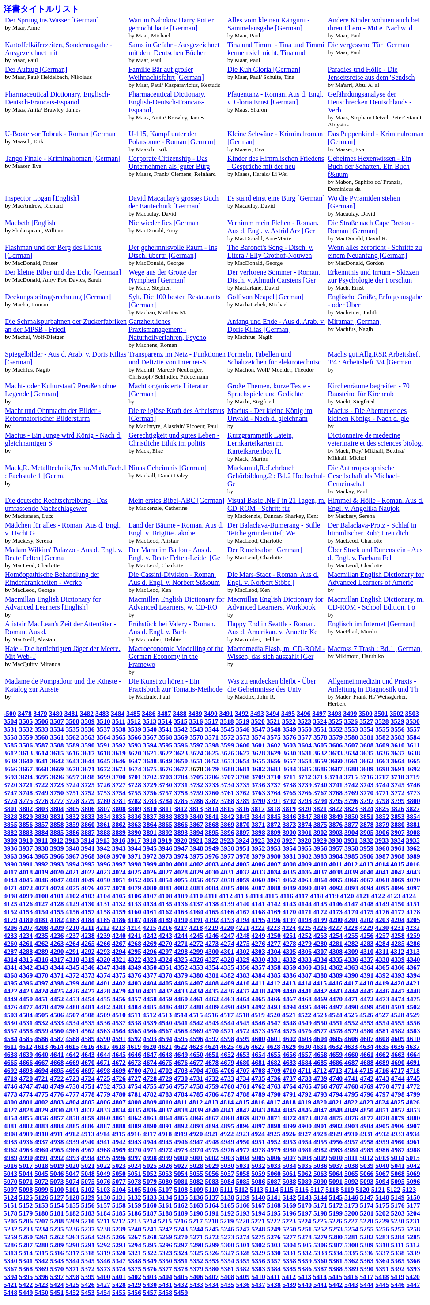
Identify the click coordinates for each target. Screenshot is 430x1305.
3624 (196, 753)
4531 (26, 1022)
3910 (26, 840)
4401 (103, 983)
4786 (212, 1094)
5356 (258, 1260)
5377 (165, 1268)
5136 (196, 1197)
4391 (366, 975)
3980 (274, 856)
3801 (10, 808)
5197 (305, 1213)
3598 (212, 745)
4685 (320, 1062)
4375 (119, 975)
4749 (57, 1086)
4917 (149, 1134)
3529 (397, 721)
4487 (181, 1007)
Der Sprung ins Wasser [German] (52, 20)
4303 (258, 951)
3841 (212, 816)
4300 (212, 951)
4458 (150, 999)
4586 (41, 1038)
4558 (26, 1030)
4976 (227, 1149)
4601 (274, 1038)
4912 (72, 1134)
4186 (119, 919)
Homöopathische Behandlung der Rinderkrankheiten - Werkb (52, 578)
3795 (336, 800)
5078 (134, 1181)
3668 (41, 769)
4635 (382, 1046)
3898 (258, 832)
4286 (413, 943)
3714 (335, 777)
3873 (289, 824)
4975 (212, 1149)
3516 (196, 721)
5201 (366, 1213)
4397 (41, 983)
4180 (26, 919)
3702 (150, 777)
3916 (118, 840)
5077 (119, 1181)
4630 (304, 1046)
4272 (196, 943)
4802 (41, 1102)
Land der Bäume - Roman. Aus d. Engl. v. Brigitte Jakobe (175, 529)
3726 (103, 784)
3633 (336, 753)
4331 (274, 959)
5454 (103, 1292)
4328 (227, 959)
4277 (274, 943)
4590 (103, 1038)
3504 (10, 721)
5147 (366, 1197)
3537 (103, 729)
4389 (336, 975)
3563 (87, 737)
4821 (335, 1102)
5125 (26, 1197)
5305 (305, 1245)
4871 (274, 1118)
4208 (41, 927)
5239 (119, 1229)
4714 (351, 1070)
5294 (134, 1245)
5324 (181, 1253)
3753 (103, 792)
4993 (72, 1157)
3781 (119, 800)
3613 (26, 753)
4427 (87, 991)
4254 (336, 935)
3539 (134, 729)
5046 (57, 1173)
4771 (397, 1086)
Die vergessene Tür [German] (370, 44)
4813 (211, 1102)
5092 (351, 1181)
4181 (41, 919)
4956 (336, 1141)
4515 (196, 1015)
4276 (258, 943)
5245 (212, 1229)
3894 (196, 832)
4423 (26, 991)
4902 (336, 1126)
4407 (196, 983)
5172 (336, 1205)
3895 (212, 832)
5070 (10, 1181)
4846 (305, 1110)
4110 (196, 896)
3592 (119, 745)
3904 (351, 832)
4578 (336, 1030)
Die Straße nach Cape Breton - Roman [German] (371, 226)
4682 (274, 1062)
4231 (397, 927)
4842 (242, 1110)
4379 (181, 975)
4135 (165, 903)
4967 (87, 1149)
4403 (134, 983)
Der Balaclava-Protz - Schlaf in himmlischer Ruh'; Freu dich (372, 529)
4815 (242, 1102)
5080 (165, 1181)
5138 (227, 1197)
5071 (26, 1181)
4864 (165, 1118)
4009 (305, 864)
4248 (242, 935)
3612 (10, 753)
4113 (241, 896)
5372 (87, 1268)
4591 (119, 1038)
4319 (87, 959)
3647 (134, 761)
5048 (87, 1173)
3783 (150, 800)
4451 (41, 999)
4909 (26, 1134)
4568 (181, 1030)
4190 (181, 919)
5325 (196, 1253)
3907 (397, 832)
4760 (227, 1086)
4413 (289, 983)
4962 (10, 1149)
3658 (305, 761)
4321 (119, 959)
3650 (181, 761)
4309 (351, 951)
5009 (320, 1157)
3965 (41, 856)
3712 (304, 777)
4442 (320, 991)
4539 (150, 1022)
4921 (211, 1134)
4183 (72, 919)
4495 (305, 1007)
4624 (211, 1046)
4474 (397, 999)
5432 (181, 1284)
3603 (289, 745)
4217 (180, 927)
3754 (119, 792)
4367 (413, 967)
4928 (320, 1134)
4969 (119, 1149)
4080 (150, 888)
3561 (57, 737)
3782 (134, 800)
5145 (336, 1197)
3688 (351, 769)
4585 (26, 1038)
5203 (397, 1213)
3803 (41, 808)
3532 (26, 729)
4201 (351, 919)
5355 (242, 1260)
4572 (242, 1030)
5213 (134, 1221)
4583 (413, 1030)
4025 (134, 872)
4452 (57, 999)
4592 (134, 1038)
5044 (26, 1173)
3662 (366, 761)
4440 (289, 991)
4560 (57, 1030)
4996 (119, 1157)
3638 (413, 753)
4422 (10, 991)
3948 (196, 848)
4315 (26, 959)
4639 (26, 1054)
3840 (196, 816)
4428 (103, 991)
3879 (382, 824)
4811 (180, 1102)
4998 (150, 1157)
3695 (41, 777)
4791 (289, 1094)
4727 (134, 1078)
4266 (103, 943)
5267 (134, 1237)
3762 (242, 792)
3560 (41, 737)
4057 (212, 880)
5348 (134, 1260)
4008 (289, 864)
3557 (413, 729)
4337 (366, 959)
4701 (150, 1070)
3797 (366, 800)
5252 (320, 1229)
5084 (227, 1181)
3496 (303, 713)
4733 (227, 1078)
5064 (336, 1173)
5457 (150, 1292)
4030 (212, 872)
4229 (366, 927)
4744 (397, 1078)
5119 (347, 1189)
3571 (212, 737)
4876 (351, 1118)
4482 (103, 1007)
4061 (274, 880)
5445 (382, 1284)
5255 (366, 1229)
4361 (320, 967)
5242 (165, 1229)
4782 (150, 1094)
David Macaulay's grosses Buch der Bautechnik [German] (173, 202)
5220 (242, 1221)
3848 (320, 816)
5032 (258, 1165)
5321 (134, 1253)
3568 (165, 737)
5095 (397, 1181)
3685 (305, 769)
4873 (305, 1118)
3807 (103, 808)
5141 (274, 1197)
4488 (196, 1007)
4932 (382, 1134)
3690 (382, 769)
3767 (320, 792)
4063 (305, 880)
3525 (335, 721)
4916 (134, 1134)
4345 (72, 967)
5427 (103, 1284)
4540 (165, 1022)
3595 (165, 745)
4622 (180, 1046)
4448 (413, 991)
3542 (181, 729)
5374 (119, 1268)
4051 (119, 880)
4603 (305, 1038)
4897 (258, 1126)
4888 (119, 1126)
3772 (397, 792)
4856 (41, 1118)
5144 (320, 1197)
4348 (119, 967)
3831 (57, 816)
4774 (26, 1094)
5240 (134, 1229)
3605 (320, 745)
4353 (196, 967)
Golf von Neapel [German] (265, 297)
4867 (212, 1118)
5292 (103, 1245)
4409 (227, 983)
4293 (103, 951)
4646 (134, 1054)
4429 (119, 991)
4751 (87, 1086)
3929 (320, 840)
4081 (165, 888)
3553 (351, 729)
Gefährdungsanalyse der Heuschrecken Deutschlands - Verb (370, 102)
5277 (289, 1237)
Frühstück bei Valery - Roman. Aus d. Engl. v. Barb (171, 628)
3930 (335, 840)
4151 (413, 903)
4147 (351, 903)
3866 (181, 824)
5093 (366, 1181)
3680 (227, 769)
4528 (397, 1015)
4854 (10, 1118)
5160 (150, 1205)
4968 (103, 1149)
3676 (165, 769)
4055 (181, 880)
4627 (258, 1046)
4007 (274, 864)
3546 (242, 729)
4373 (87, 975)
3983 (320, 856)
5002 (212, 1157)
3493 (257, 713)
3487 (164, 713)
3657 (289, 761)
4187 (134, 919)
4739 (320, 1078)
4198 (305, 919)
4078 (119, 888)
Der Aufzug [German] (36, 69)
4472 (366, 999)
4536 (103, 1022)
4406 (181, 983)
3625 (212, 753)
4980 (289, 1149)
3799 (397, 800)
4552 (351, 1022)
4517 (227, 1015)
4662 (382, 1054)
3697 (72, 777)
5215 (165, 1221)
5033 (274, 1165)
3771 (382, 792)
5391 (382, 1268)
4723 (72, 1078)
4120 (347, 896)
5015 (413, 1157)
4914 (103, 1134)
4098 (10, 896)
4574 (274, 1030)
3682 (258, 769)
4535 (87, 1022)
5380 (212, 1268)
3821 (320, 808)
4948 (212, 1141)
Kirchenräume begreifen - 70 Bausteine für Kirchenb (369, 390)
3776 (41, 800)
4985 (366, 1149)
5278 (305, 1237)
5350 (165, 1260)
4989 (10, 1157)
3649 (165, 761)
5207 (41, 1221)
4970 (134, 1149)
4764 (289, 1086)
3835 (119, 816)
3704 (181, 777)
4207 (26, 927)
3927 (289, 840)
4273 (212, 943)
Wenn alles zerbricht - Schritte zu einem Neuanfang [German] (375, 251)
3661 (351, 761)
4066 (351, 880)
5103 (103, 1189)
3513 (149, 721)
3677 (181, 769)
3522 (289, 721)
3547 (258, 729)
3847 (305, 816)
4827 (10, 1110)
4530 (10, 1022)
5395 (26, 1276)
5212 (118, 1221)
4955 (320, 1141)
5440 (305, 1284)
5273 (227, 1237)
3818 (273, 808)
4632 (335, 1046)
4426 (72, 991)
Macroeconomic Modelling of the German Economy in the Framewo (176, 656)
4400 (87, 983)
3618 (103, 753)
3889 (119, 832)
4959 (382, 1141)
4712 (320, 1070)
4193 (227, 919)
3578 (320, 737)
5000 (181, 1157)
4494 (289, 1007)
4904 (366, 1126)
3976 (212, 856)
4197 (289, 919)
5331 (289, 1253)
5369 (41, 1268)
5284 (397, 1237)
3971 (134, 856)
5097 (10, 1189)
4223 (273, 927)
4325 (181, 959)
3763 (258, 792)
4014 (382, 864)
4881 (10, 1126)
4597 (212, 1038)
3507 (57, 721)
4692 (10, 1070)
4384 (258, 975)
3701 (134, 777)
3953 (274, 848)
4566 (150, 1030)
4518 (242, 1015)
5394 (10, 1276)
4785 (196, 1094)
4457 (134, 999)
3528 (382, 721)
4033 (258, 872)
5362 (351, 1260)
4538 (134, 1022)
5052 (150, 1173)
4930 (351, 1134)
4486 (165, 1007)
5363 (366, 1260)
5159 (134, 1205)
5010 (336, 1157)
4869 (242, 1118)
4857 (57, 1118)
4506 (57, 1015)
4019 (41, 872)
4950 (242, 1141)
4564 (119, 1030)
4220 (227, 927)
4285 (397, 943)
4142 (274, 903)
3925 (258, 840)
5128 (72, 1197)
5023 (119, 1165)
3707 (227, 777)
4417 (351, 983)
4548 (289, 1022)
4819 (304, 1102)
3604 (305, 745)
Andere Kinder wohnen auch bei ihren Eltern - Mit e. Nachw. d (374, 24)
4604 (320, 1038)
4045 (26, 880)
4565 (134, 1030)
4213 (118, 927)
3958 (351, 848)
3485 (133, 713)
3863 (134, 824)
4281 (336, 943)
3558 (10, 737)
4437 (242, 991)
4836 (150, 1110)
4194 (242, 919)
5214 (149, 1221)
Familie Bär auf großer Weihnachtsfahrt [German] (166, 73)
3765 (289, 792)
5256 (382, 1229)
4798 (397, 1094)
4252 (305, 935)
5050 (119, 1173)
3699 (103, 777)
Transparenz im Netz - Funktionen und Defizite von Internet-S (177, 358)
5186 (134, 1213)
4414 (304, 983)
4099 (26, 896)
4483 (119, 1007)
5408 (227, 1276)
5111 (226, 1189)
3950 (227, 848)
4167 (242, 911)
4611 (10, 1046)
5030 (227, 1165)
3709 (258, 777)
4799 (413, 1094)
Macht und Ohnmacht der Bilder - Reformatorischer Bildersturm (53, 414)
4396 (26, 983)
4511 (134, 1015)
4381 (212, 975)
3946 (165, 848)
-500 (10, 713)
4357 (258, 967)
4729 (165, 1078)
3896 (227, 832)
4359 (289, 967)
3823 (351, 808)
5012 (366, 1157)
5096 (413, 1181)
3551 (320, 729)
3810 (150, 808)
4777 (72, 1094)
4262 (41, 943)
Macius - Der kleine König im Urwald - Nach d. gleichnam (269, 414)
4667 (41, 1062)
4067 (366, 880)
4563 (103, 1030)
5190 (196, 1213)
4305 (289, 951)
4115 (271, 896)
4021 (72, 872)
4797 (382, 1094)
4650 (196, 1054)
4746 (10, 1086)
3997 (119, 864)
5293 (119, 1245)
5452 (72, 1292)
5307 (336, 1245)
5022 (103, 1165)
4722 (57, 1078)
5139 (242, 1197)
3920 (180, 840)
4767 (336, 1086)
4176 (382, 911)
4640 (41, 1054)
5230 (397, 1221)
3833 (87, 816)
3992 (41, 864)
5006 (274, 1157)
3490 (211, 713)
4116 (286, 896)
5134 (165, 1197)
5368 (26, 1268)
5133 (150, 1197)
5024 (134, 1165)
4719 (10, 1078)
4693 (26, 1070)
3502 (397, 713)
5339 (413, 1253)
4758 (196, 1086)
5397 (57, 1276)
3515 (180, 721)
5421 (10, 1284)
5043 (10, 1173)
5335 (351, 1253)
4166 (227, 911)
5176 (397, 1205)
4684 (305, 1062)
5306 (320, 1245)
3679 (212, 769)
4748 (41, 1086)
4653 (242, 1054)
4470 (336, 999)
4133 (134, 903)
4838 (181, 1110)
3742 (351, 784)
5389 (351, 1268)
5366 (413, 1260)
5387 (320, 1268)
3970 (119, 856)
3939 (57, 848)
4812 (196, 1102)
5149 (397, 1197)
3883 (26, 832)
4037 (320, 872)
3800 (413, 800)
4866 (196, 1118)
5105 (134, 1189)
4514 (180, 1015)
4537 (119, 1022)
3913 (72, 840)
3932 (366, 840)
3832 (72, 816)
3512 (134, 721)
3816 (242, 808)
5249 (274, 1229)
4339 (397, 959)
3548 (274, 729)
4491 (242, 1007)
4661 (366, 1054)
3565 (119, 737)
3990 (10, 864)
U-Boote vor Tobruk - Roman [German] (61, 134)
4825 (397, 1102)
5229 (382, 1221)
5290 (72, 1245)
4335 (336, 959)
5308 (351, 1245)
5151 (10, 1205)
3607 (351, 745)
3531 (10, 729)
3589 (72, 745)
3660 (336, 761)
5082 (196, 1181)
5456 (134, 1292)
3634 (351, 753)
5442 (336, 1284)
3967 (72, 856)
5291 (87, 1245)
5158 (119, 1205)
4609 (397, 1038)
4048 (72, 880)
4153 (26, 911)
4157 (87, 911)
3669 (57, 769)
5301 (242, 1245)
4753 (119, 1086)
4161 (150, 911)
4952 (274, 1141)
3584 (413, 737)
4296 (150, 951)
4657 (305, 1054)
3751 (72, 792)
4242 (150, 935)
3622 (165, 753)
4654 (258, 1054)
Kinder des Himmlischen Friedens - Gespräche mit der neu (275, 162)
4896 (242, 1126)
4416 (335, 983)
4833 (103, 1110)
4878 (382, 1118)
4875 (336, 1118)
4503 (10, 1015)
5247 (242, 1229)
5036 (320, 1165)
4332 (289, 959)
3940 (72, 848)
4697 (87, 1070)
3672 (103, 769)
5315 (41, 1253)
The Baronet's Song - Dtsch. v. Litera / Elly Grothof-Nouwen (270, 251)
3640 (26, 761)
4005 (242, 864)
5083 (212, 1181)
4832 (87, 1110)
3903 (336, 832)
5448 (10, 1292)
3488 (179, 713)
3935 (413, 840)
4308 (336, 951)
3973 (165, 856)
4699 (119, 1070)
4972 (165, 1149)
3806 (87, 808)
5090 (320, 1181)
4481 (87, 1007)
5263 (72, 1237)
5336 (366, 1253)
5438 (274, 1284)
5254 (351, 1229)
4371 (57, 975)
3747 (10, 792)
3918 (149, 840)
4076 (87, 888)
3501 (381, 713)
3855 (10, 824)
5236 (72, 1229)
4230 (382, 927)
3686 (320, 769)
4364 (366, 967)
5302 (258, 1245)
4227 (335, 927)
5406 (196, 1276)
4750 (72, 1086)
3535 (72, 729)
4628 (273, 1046)
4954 (305, 1141)
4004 (227, 864)
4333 (305, 959)
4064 (320, 880)
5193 (242, 1213)
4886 (87, 1126)
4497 (336, 1007)
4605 (336, 1038)
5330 (274, 1253)
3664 (397, 761)
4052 (134, 880)
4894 (212, 1126)
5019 (57, 1165)
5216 (180, 1221)
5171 (320, 1205)
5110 (211, 1189)
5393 (413, 1268)
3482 (87, 713)
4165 (212, 911)
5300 (227, 1245)
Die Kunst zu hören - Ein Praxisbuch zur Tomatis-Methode (175, 685)
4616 (87, 1046)
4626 (242, 1046)
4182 (57, 919)
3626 (227, 753)
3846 (289, 816)
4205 (413, 919)
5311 (397, 1245)
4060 (258, 880)
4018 (26, 872)
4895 (227, 1126)
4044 (10, 880)
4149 (382, 903)
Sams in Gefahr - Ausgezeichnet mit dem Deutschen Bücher (173, 48)
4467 (289, 999)
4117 (301, 896)
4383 (242, 975)
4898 (274, 1126)
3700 (119, 777)
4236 (57, 935)
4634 (366, 1046)
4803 (57, 1102)
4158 (103, 911)
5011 (351, 1157)
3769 (351, 792)
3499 (350, 713)
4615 (72, 1046)
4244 (181, 935)
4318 (72, 959)
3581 (366, 737)
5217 (196, 1221)
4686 (336, 1062)
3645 (103, 761)
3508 (72, 721)
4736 (274, 1078)
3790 (258, 800)
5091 (336, 1181)
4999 (165, 1157)
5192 (227, 1213)
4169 (274, 911)
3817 (258, 808)
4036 (305, 872)
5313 (10, 1253)
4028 (181, 872)
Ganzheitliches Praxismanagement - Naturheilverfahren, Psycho (167, 329)
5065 (351, 1173)
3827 (413, 808)
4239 (103, 935)
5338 (397, 1253)
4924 (258, 1134)
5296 (165, 1245)
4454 (87, 999)
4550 (320, 1022)
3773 (413, 792)
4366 (397, 967)
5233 (26, 1229)
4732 (212, 1078)
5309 (366, 1245)
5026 (165, 1165)
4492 (258, 1007)
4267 (119, 943)
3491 (226, 713)
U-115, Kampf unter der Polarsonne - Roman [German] (171, 137)
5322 (150, 1253)
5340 (10, 1260)
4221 (242, 927)
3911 (41, 840)
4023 (103, 872)
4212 (103, 927)
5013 (382, 1157)
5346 (103, 1260)
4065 (336, 880)
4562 (87, 1030)
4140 (242, 903)
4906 (397, 1126)
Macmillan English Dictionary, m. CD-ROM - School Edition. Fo (376, 603)
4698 (103, 1070)
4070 (413, 880)
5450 (41, 1292)
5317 (72, 1253)
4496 (320, 1007)
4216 (165, 927)
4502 (413, 1007)
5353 (212, 1260)
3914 (87, 840)
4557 (10, 1030)
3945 (150, 848)
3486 (148, 713)
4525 (351, 1015)
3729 (150, 784)
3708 (242, 777)
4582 (397, 1030)
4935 (10, 1141)
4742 (366, 1078)
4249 (258, 935)
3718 (397, 777)
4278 (289, 943)
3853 (397, 816)
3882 (10, 832)
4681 (258, 1062)
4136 (181, 903)
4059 (242, 880)
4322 (134, 959)
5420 (413, 1276)
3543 (196, 729)
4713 (335, 1070)
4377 (150, 975)
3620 (134, 753)
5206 (26, 1221)
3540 (150, 729)
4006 (258, 864)
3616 (72, 753)
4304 (274, 951)
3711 (289, 777)
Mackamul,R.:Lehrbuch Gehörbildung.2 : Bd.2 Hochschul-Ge (276, 475)
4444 (351, 991)
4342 (26, 967)
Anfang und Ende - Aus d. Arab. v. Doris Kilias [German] (276, 325)
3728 (134, 784)
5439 (289, 1284)
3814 (211, 808)
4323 (150, 959)
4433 (181, 991)
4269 (150, 943)
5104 (119, 1189)
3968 (87, 856)
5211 (103, 1221)
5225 (320, 1221)
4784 (181, 1094)
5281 (351, 1237)
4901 (320, 1126)
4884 (57, 1126)
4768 (351, 1086)
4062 (289, 880)
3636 (382, 753)
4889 (134, 1126)
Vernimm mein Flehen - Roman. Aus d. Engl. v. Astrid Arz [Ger (273, 226)
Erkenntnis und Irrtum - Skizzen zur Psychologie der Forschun (373, 276)
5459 (181, 1292)
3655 (258, 761)
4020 (57, 872)
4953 (289, 1141)
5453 (87, 1292)
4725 (103, 1078)
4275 (242, 943)
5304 (289, 1245)
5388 (336, 1268)
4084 (212, 888)
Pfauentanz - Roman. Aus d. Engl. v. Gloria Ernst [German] (275, 98)
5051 (134, 1173)
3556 (397, 729)
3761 (227, 792)
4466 (274, 999)
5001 (196, 1157)
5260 (26, 1237)
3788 (227, 800)
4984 (351, 1149)
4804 (72, 1102)
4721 (41, 1078)
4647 (150, 1054)
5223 (289, 1221)
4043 (413, 872)
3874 (305, 824)
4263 (57, 943)
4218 (196, 927)
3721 (26, 784)
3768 (336, 792)
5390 (366, 1268)
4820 (320, 1102)
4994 (87, 1157)
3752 (87, 792)
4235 (41, 935)
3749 (41, 792)
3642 (57, 761)
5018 (41, 1165)
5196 (289, 1213)
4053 (150, 880)
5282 (366, 1237)
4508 (87, 1015)
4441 (305, 991)
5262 (57, 1237)
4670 (87, 1062)
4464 (242, 999)
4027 (165, 872)
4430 (134, 991)
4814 (227, 1102)
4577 (320, 1030)
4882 (26, 1126)
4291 (72, 951)
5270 (181, 1237)
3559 (26, 737)
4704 (196, 1070)
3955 (305, 848)
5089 (305, 1181)
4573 (258, 1030)
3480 (56, 713)
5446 (397, 1284)
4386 (289, 975)
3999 (150, 864)
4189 (165, 919)
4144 (305, 903)
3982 (305, 856)
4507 (72, 1015)
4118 (316, 896)
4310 (366, 951)
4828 (26, 1110)
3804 (57, 808)
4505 (41, 1015)
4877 (366, 1118)
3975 (196, 856)
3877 (351, 824)
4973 (181, 1149)
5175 (382, 1205)
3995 (87, 864)
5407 (212, 1276)
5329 (258, 1253)
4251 (289, 935)
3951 (242, 848)
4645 (119, 1054)
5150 (413, 1197)
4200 (336, 919)
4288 (26, 951)
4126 (26, 903)
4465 (258, 999)
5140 (258, 1197)
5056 (212, 1173)
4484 (134, 1007)
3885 (57, 832)
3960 (382, 848)
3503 (412, 713)
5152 (26, 1205)
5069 (413, 1173)
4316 (41, 959)
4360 (305, 967)
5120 (363, 1189)
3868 (212, 824)
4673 (134, 1062)
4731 (196, 1078)
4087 (258, 888)
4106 (134, 896)
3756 (150, 792)
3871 (258, 824)
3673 (119, 769)
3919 (165, 840)
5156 (87, 1205)
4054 (165, 880)
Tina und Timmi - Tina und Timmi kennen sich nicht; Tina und (275, 48)
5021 (87, 1165)
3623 (181, 753)
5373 (103, 1268)
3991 (26, 864)
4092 (336, 888)
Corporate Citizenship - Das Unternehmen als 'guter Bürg (169, 162)
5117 (317, 1189)
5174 (366, 1205)
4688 (366, 1062)
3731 (181, 784)
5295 (150, 1245)
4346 (87, 967)
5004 (242, 1157)
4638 (10, 1054)
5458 (165, 1292)
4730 (181, 1078)
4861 (119, 1118)
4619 (134, 1046)
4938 (57, 1141)
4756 (165, 1086)
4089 (289, 888)
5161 (165, 1205)
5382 (242, 1268)
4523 (320, 1015)
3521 (273, 721)
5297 (181, 1245)
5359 (305, 1260)
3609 (382, 745)
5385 (289, 1268)
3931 (351, 840)
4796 (366, 1094)
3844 (258, 816)
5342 (41, 1260)
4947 (196, 1141)
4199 (320, 919)
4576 (305, 1030)
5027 (181, 1165)
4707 (242, 1070)
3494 (272, 713)
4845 (289, 1110)
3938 (41, 848)
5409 (242, 1276)
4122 (378, 896)
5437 (258, 1284)
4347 (103, 967)
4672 (119, 1062)
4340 (413, 959)
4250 (274, 935)
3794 (320, 800)
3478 (25, 713)
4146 (336, 903)
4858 (72, 1118)
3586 (26, 745)
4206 (10, 927)
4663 (397, 1054)
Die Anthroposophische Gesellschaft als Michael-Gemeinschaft (364, 475)
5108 (181, 1189)
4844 (274, 1110)
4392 (382, 975)
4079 (134, 888)
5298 (196, 1245)
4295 (134, 951)
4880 (413, 1118)
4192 (212, 919)
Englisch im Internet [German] (371, 624)
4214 (134, 927)
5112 (241, 1189)
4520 (273, 1015)
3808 (119, 808)
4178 (413, 911)
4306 (305, 951)
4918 (165, 1134)
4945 (165, 1141)
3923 (227, 840)
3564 (103, 737)
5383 (258, 1268)
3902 (320, 832)
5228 (366, 1221)
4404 (150, 983)
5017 (26, 1165)
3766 (305, 792)
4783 (165, 1094)
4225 (304, 927)
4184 (87, 919)
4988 (413, 1149)
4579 (351, 1030)
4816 (258, 1102)
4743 (382, 1078)
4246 (212, 935)
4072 (26, 888)
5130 (103, 1197)
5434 (212, 1284)
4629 (289, 1046)
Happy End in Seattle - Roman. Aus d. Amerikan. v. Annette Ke (272, 628)
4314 (10, 959)
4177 (397, 911)
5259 (10, 1237)
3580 (351, 737)
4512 (149, 1015)
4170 (289, 911)
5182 (72, 1213)
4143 (289, 903)
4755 (150, 1086)
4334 (320, 959)
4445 (366, 991)
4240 (119, 935)
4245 (196, 935)
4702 (165, 1070)
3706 (212, 777)
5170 (305, 1205)
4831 (72, 1110)
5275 (258, 1237)
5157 (103, 1205)
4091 (320, 888)
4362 (336, 967)
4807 (119, 1102)
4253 (320, 935)
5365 (397, 1260)
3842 (227, 816)
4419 (382, 983)
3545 (227, 729)
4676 (181, 1062)
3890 (134, 832)
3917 (134, 840)
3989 (413, 856)
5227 (351, 1221)
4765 (305, 1086)
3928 (304, 840)
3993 (57, 864)
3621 (150, 753)
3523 (304, 721)
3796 (351, 800)
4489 (212, 1007)
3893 (181, 832)
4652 (227, 1054)
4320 (103, 959)
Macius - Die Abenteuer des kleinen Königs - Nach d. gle (368, 414)
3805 (72, 808)
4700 (134, 1070)
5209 (72, 1221)
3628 (258, 753)
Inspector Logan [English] (42, 198)
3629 (274, 753)
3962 (413, 848)
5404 (165, 1276)
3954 (289, 848)
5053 (165, 1173)
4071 (10, 888)
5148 (382, 1197)
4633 (351, 1046)
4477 (26, 1007)
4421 (413, 983)
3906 (382, 832)
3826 (397, 808)
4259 (413, 935)
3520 (258, 721)
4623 (196, 1046)
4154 (41, 911)
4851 (382, 1110)
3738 (289, 784)
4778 (87, 1094)
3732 (196, 784)
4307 (320, 951)
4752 (103, 1086)
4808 (134, 1102)
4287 (10, 951)
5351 (181, 1260)
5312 (413, 1245)
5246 (227, 1229)
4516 (211, 1015)
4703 (181, 1070)
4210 (72, 927)
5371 (72, 1268)
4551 (336, 1022)
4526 (366, 1015)
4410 (242, 983)
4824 (382, 1102)
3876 (336, 824)
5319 (103, 1253)
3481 (71, 713)
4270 (165, 943)
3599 (227, 745)
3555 (382, 729)
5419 (397, 1276)
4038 (336, 872)
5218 (211, 1221)
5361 (336, 1260)
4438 (258, 991)
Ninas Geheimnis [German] (167, 468)
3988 (397, 856)
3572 (227, 737)
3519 (242, 721)
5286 (10, 1245)
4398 (57, 983)
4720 (26, 1078)
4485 (150, 1007)
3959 (366, 848)
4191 (196, 919)
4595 (181, 1038)
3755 (134, 792)
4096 (397, 888)
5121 (378, 1189)
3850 (351, 816)
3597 (196, 745)
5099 (41, 1189)
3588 (57, 745)
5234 (41, 1229)
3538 (119, 729)
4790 (274, 1094)
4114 (256, 896)
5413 (304, 1276)
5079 (150, 1181)
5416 (351, 1276)
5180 (41, 1213)
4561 (72, 1030)
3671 (87, 769)
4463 (227, 999)
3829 (26, 816)
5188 (165, 1213)
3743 (366, 784)
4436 (227, 991)
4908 (10, 1134)
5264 (87, 1237)
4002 (196, 864)
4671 (103, 1062)
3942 (103, 848)
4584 (10, 1038)
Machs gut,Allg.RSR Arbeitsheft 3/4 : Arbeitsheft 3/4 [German (374, 358)
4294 (119, 951)
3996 (103, 864)
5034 (289, 1165)
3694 (26, 777)
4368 (10, 975)
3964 (26, 856)
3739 (305, 784)
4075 (72, 888)
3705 (196, 777)
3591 (103, 745)
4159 (119, 911)
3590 (87, 745)
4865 (181, 1118)
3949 (212, 848)
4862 (134, 1118)
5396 (41, 1276)
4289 (41, 951)
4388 (320, 975)
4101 (57, 896)
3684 (289, 769)
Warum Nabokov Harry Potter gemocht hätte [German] (171, 24)
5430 (150, 1284)
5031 (242, 1165)
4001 (181, 864)
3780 (103, 800)
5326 (212, 1253)
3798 (382, 800)
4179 (10, 919)
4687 (351, 1062)
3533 (41, 729)
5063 (320, 1173)
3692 (413, 769)
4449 (10, 999)
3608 (366, 745)
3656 (274, 761)
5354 (227, 1260)
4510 (119, 1015)
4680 (242, 1062)
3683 (274, 769)
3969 (103, 856)
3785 (181, 800)
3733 (212, 784)
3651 (196, 761)
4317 (57, 959)
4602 (289, 1038)
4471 (351, 999)
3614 (41, 753)
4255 (351, 935)
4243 (165, 935)
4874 (320, 1118)
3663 (382, 761)
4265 (87, 943)
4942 (119, 1141)
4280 (320, 943)
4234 (26, 935)
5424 (57, 1284)
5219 (227, 1221)
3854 (413, 816)
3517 (211, 721)
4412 (273, 983)
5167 (258, 1205)
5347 (119, 1260)
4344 (57, 967)
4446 (382, 991)
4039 (351, 872)
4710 (289, 1070)
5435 (227, 1284)
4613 (41, 1046)
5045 (41, 1173)
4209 (57, 927)
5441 (320, 1284)
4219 (211, 927)
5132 (134, 1197)
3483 (102, 713)
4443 (336, 991)
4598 (227, 1038)
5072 (41, 1181)
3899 (274, 832)
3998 (134, 864)
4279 (305, 943)
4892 (181, 1126)
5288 (41, 1245)
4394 (413, 975)
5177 (413, 1205)
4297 (165, 951)
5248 (258, 1229)
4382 (227, 975)
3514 (165, 721)
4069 (397, 880)
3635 (366, 753)
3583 (397, 737)
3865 (165, 824)
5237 (87, 1229)
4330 (258, 959)
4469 (320, 999)
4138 (212, 903)
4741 (351, 1078)
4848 (336, 1110)
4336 (351, 959)
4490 (227, 1007)
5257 (397, 1229)
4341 (10, 967)
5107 (165, 1189)
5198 (320, 1213)
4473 (382, 999)
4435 (212, 991)
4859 (87, 1118)
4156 (72, 911)
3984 (336, 856)
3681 (242, 769)
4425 (57, 991)
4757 (181, 1086)
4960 (397, 1141)
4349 (134, 967)
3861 (103, 824)
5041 (397, 1165)
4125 (10, 903)
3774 (10, 800)
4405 (165, 983)
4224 (289, 927)
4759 (212, 1086)
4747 (26, 1086)
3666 (10, 769)
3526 (351, 721)
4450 (26, 999)
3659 (320, 761)
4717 (397, 1070)
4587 (57, 1038)
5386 (305, 1268)
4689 (382, 1062)
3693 (10, 777)
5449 (26, 1292)
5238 (103, 1229)
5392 (397, 1268)
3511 (118, 721)
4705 (212, 1070)
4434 (196, 991)
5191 (212, 1213)
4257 (382, 935)
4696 (72, 1070)
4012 (351, 864)
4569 (196, 1030)
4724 (87, 1078)
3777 (57, 800)
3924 (242, 840)
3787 (212, 800)
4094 (366, 888)
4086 (242, 888)
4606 (351, 1038)
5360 (320, 1260)
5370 (57, 1268)
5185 (119, 1213)
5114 (271, 1189)
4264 (72, 943)
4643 (87, 1054)
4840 (212, 1110)
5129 (87, 1197)
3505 (26, 721)
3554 (366, 729)
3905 (366, 832)
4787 (227, 1094)
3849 (336, 816)
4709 (274, 1070)
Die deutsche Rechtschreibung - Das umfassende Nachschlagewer (56, 504)
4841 (227, 1110)
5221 (258, 1221)
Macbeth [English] (31, 223)
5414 (320, 1276)
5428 (119, 1284)
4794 (336, 1094)
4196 (274, 919)
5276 (274, 1237)
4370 (41, 975)
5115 (287, 1189)
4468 (305, 999)
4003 (212, 864)
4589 (87, 1038)
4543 (212, 1022)
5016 (10, 1165)
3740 (320, 784)
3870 (242, 824)
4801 (26, 1102)
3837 (150, 816)
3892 (165, 832)
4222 (258, 927)
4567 (165, 1030)
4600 (258, 1038)
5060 (274, 1173)
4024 (119, 872)
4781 (134, 1094)
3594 (150, 745)
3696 (57, 777)
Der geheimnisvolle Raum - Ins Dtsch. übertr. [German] (172, 251)
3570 (196, 737)
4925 (273, 1134)
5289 (57, 1245)
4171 (305, 911)
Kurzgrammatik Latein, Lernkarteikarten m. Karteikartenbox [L (260, 443)
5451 (57, 1292)
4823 (366, 1102)
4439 (274, 991)
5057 (227, 1173)
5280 (336, 1237)
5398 (72, 1276)
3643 (72, 761)
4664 (413, 1054)
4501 (397, 1007)
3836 (134, 816)
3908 (413, 832)
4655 (274, 1054)
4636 (397, 1046)
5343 (57, 1260)
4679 (227, 1062)
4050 (103, 880)
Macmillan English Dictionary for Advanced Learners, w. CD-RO (176, 603)
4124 (409, 896)
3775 (26, 800)
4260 (10, 943)
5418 (382, 1276)
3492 (242, 713)
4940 (87, 1141)
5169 (289, 1205)
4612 (25, 1046)
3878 (366, 824)
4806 (103, 1102)
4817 (273, 1102)
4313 (413, 951)
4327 (212, 959)
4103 (87, 896)
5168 (274, 1205)
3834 (103, 816)
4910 (41, 1134)
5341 (26, 1260)
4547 (274, 1022)
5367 (10, 1268)
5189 (181, 1213)
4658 (320, 1054)
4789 (258, 1094)
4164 (196, 911)
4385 (274, 975)
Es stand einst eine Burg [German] (276, 198)
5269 (165, 1237)
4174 (351, 911)
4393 (397, 975)
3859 (72, 824)
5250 (289, 1229)
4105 (119, 896)
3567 (150, 737)
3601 (258, 745)
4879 (397, 1118)
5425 (72, 1284)
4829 (41, 1110)
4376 (134, 975)
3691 (397, 769)
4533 (57, 1022)
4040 (366, 872)
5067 (382, 1173)
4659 (336, 1054)
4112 (226, 896)
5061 (289, 1173)
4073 (41, 888)
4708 (258, 1070)
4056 (196, 880)
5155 (72, 1205)
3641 (41, 761)
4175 (366, 911)
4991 (41, 1157)
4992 (57, 1157)
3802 (26, 808)
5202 (382, 1213)
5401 (119, 1276)
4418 (366, 983)
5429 (134, 1284)
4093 (351, 888)
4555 (397, 1022)
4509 (103, 1015)
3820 (304, 808)
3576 (289, 737)
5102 (87, 1189)
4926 (289, 1134)
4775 (41, 1094)
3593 (134, 745)
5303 (274, 1245)
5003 (227, 1157)
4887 (103, 1126)
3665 (413, 761)
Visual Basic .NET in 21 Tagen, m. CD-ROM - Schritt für (276, 504)
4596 (196, 1038)
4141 (258, 903)
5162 (181, 1205)
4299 (196, 951)
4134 (150, 903)
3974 (181, 856)
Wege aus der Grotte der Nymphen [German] (162, 276)
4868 (227, 1118)
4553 (366, 1022)
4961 (413, 1141)
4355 (227, 967)
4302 (242, 951)
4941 (103, 1141)
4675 (165, 1062)
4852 (397, 1110)
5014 (397, 1157)
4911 (56, 1134)
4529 (413, 1015)
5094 (382, 1181)
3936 (10, 848)
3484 (117, 713)
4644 (103, 1054)
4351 (165, 967)
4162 (165, 911)
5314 (26, 1253)
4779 (103, 1094)
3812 (180, 808)
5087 (274, 1181)
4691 (413, 1062)
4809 (150, 1102)
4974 (196, 1149)
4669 (72, 1062)
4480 (72, 1007)
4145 (320, 903)
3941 (87, 848)
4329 (242, 959)
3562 (72, 737)
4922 (227, 1134)
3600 (242, 745)
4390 (351, 975)
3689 (366, 769)
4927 (304, 1134)
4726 (119, 1078)
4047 (57, 880)
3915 (103, 840)
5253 (336, 1229)
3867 (196, 824)
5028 (196, 1165)
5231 (413, 1221)
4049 (87, 880)
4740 (336, 1078)
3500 (366, 713)
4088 (274, 888)
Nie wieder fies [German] (164, 223)
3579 (336, 737)
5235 (57, 1229)
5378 (181, 1268)
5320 (119, 1253)
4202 (366, 919)
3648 (150, 761)
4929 (335, 1134)
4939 (72, 1141)
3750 (57, 792)
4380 (196, 975)
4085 (227, 888)
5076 (103, 1181)
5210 (87, 1221)
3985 (351, 856)
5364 (382, 1260)
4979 (274, 1149)
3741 (336, 784)
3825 (382, 808)
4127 (41, 903)
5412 (289, 1276)
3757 (165, 792)
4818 (289, 1102)
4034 (274, 872)
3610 (397, 745)
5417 (366, 1276)
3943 (119, 848)
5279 (320, 1237)
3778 (72, 800)
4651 (212, 1054)
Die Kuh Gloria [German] (264, 69)
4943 (134, 1141)
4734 (242, 1078)
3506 (41, 721)
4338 (382, 959)
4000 (165, 864)
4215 (149, 927)
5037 (336, 1165)
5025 (150, 1165)
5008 (305, 1157)
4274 (227, 943)
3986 (366, 856)
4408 (212, 983)
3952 (258, 848)
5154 (57, 1205)
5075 (87, 1181)
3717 (382, 777)
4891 (165, 1126)
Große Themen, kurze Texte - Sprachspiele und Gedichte (268, 390)
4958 (366, 1141)
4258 (397, 935)
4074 (57, 888)
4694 (41, 1070)
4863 (150, 1118)
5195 (274, 1213)
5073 (57, 1181)
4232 (413, 927)
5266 (119, 1237)
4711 (304, 1070)
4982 (320, 1149)
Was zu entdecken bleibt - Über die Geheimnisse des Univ (271, 685)
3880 (397, 824)
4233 (10, 935)
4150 (397, 903)
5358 (289, 1260)
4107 (150, 896)
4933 (397, 1134)
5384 (274, 1268)
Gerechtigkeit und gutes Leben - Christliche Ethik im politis (173, 439)
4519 (258, 1015)
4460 (181, 999)
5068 (397, 1173)
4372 (72, 975)
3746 (413, 784)
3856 (26, 824)
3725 (87, 784)
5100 (57, 1189)
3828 (10, 816)
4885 (72, 1126)
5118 (332, 1189)
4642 (72, 1054)
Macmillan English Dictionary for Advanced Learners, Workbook (275, 603)
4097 (413, 888)
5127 (57, 1197)
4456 (119, 999)
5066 (366, 1173)
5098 (26, 1189)
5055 (196, 1173)
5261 (41, 1237)
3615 (57, 753)
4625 (227, 1046)
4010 (320, 864)
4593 (150, 1038)
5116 (302, 1189)
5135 (181, 1197)
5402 (134, 1276)
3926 (273, 840)
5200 (351, 1213)
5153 (41, 1205)
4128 (57, 903)
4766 (320, 1086)
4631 (320, 1046)
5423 (41, 1284)
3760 (212, 792)
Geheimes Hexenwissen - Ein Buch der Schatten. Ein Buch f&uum (369, 166)
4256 (366, 935)
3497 (319, 713)
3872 (274, 824)
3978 (242, 856)
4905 (382, 1126)
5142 (289, 1197)
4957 (351, 1141)
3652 (212, 761)
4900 (305, 1126)
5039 (366, 1165)
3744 (382, 784)
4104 (103, 896)
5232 (10, 1229)
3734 (227, 784)
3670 (72, 769)
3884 (41, 832)
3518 (227, 721)
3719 (413, 777)
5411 (273, 1276)
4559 (41, 1030)
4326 (196, 959)
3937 (26, 848)
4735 (258, 1078)
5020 (72, 1165)
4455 (103, 999)
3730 (165, 784)
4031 (227, 872)
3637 (397, 753)
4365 (382, 967)
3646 (119, 761)
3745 (397, 784)
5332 (305, 1253)
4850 (366, 1110)
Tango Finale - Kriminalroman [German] (63, 158)
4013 (366, 864)
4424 (41, 991)
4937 (41, 1141)
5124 (10, 1197)
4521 (289, 1015)
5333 (320, 1253)
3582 (382, 737)
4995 (103, 1157)
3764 (274, 792)
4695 (57, 1070)
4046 (41, 880)
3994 (72, 864)
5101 (72, 1189)
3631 (305, 753)
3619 (119, 753)
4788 (242, 1094)
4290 (57, 951)
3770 (366, 792)
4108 (165, 896)
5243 (181, 1229)
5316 (57, 1253)
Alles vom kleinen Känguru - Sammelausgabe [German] (268, 24)
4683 (289, 1062)
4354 (212, 967)
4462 (212, 999)
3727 (119, 784)
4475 (413, 999)
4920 (196, 1134)
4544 (227, 1022)
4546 (258, 1022)
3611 (412, 745)
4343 (41, 967)
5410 (258, 1276)
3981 (289, 856)
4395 (10, 983)
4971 (150, 1149)
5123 (409, 1189)
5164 (212, 1205)
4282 (351, 943)
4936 (26, 1141)
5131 (119, 1197)
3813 (196, 808)
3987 (382, 856)
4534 (72, 1022)
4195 (258, 919)
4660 (351, 1054)
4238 (87, 935)
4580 (366, 1030)
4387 (305, 975)
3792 (289, 800)
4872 (289, 1118)
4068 (382, 880)
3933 (382, 840)
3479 (40, 713)
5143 (305, 1197)
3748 (26, 792)
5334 (336, 1253)
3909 (10, 840)
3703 (165, 777)
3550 (305, 729)
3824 (366, 808)
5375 (134, 1268)
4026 (150, 872)
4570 (212, 1030)
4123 (393, 896)
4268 (134, 943)
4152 (10, 911)
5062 (305, 1173)
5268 (150, 1237)
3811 (165, 808)
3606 (336, 745)
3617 (87, 753)
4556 (413, 1022)
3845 (274, 816)
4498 (351, 1007)
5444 (366, 1284)
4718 (413, 1070)
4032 (242, 872)
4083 (196, 888)
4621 (165, 1046)
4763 (274, 1086)
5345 (87, 1260)
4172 (320, 911)
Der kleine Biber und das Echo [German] (63, 272)
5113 (256, 1189)
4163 (181, 911)
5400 (103, 1276)
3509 (87, 721)
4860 (103, 1118)
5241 (150, 1229)
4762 (258, 1086)
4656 (289, 1054)
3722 (41, 784)
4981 (305, 1149)
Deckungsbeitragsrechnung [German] (58, 297)
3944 (134, 848)
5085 (242, 1181)
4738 (305, 1078)
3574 (258, 737)
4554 (382, 1022)
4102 (72, 896)
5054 (181, 1173)
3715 (351, 777)
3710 (274, 777)
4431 (150, 991)
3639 (10, 761)
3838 (165, 816)
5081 (181, 1181)
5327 (227, 1253)
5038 (351, 1165)
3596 (181, 745)
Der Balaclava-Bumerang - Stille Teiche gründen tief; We (273, 529)
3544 (212, 729)
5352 (196, 1260)
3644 (87, 761)
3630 (289, 753)
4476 (10, 1007)
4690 (397, 1062)
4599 (242, 1038)
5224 (304, 1221)
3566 (134, 737)
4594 (165, 1038)
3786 (196, 800)
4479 (57, 1007)
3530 (413, 721)
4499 (366, 1007)
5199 (336, 1213)
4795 (351, 1094)
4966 (72, 1149)
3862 (119, 824)
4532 (41, 1022)
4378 (165, 975)
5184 (103, 1213)
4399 (72, 983)
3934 (397, 840)
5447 (413, 1284)
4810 (165, 1102)
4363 (351, 967)
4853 (413, 1110)
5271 (196, 1237)
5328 (242, 1253)
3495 (288, 713)
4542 (196, 1022)
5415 (335, 1276)
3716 (366, 777)
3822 (335, 808)
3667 (26, 769)
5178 (10, 1213)
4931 (366, 1134)
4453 (72, 999)
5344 (72, 1260)
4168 (258, 911)
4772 (413, 1086)
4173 (336, 911)
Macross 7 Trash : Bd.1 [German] (375, 648)
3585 (10, 745)
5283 (382, 1237)
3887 (87, 832)
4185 (103, 919)
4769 (366, 1086)
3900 (289, 832)
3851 (366, 816)
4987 (397, 1149)
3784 (165, 800)
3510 (103, 721)
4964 (41, 1149)
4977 (242, 1149)
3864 (150, 824)
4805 (87, 1102)
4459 (165, 999)
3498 (334, 713)
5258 (413, 1229)
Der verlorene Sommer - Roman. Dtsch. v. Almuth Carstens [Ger (273, 276)
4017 (10, 872)
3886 (72, 832)
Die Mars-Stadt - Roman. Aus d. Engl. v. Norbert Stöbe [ (273, 578)
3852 (382, 816)
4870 (258, 1118)
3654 (242, 761)
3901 (305, 832)
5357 (274, 1260)
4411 (258, 983)
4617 (103, 1046)
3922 (211, 840)
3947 (181, 848)
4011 (335, 864)
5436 (242, 1284)
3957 (336, 848)
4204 (397, 919)
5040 (382, 1165)
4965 (57, 1149)
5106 (150, 1189)
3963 (10, 856)
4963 (26, 1149)
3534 (57, 729)
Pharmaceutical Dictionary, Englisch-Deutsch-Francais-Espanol (57, 98)
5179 (26, 1213)
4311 (382, 951)
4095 (382, 888)
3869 (227, 824)
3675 (150, 769)
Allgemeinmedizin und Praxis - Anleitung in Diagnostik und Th (373, 685)
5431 (165, 1284)
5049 (103, 1173)
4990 (26, 1157)
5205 (10, 1221)
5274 (242, 1237)
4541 (181, 1022)
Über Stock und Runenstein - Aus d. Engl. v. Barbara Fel (375, 553)
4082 (181, 888)
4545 (242, 1022)
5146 (351, 1197)
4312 (397, 951)
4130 (87, 903)
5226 (335, 1221)
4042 (397, 872)
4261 (26, 943)
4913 (87, 1134)
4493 (274, 1007)
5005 (258, 1157)
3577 (305, 737)
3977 (227, 856)
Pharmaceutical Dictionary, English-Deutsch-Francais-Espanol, (166, 102)
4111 (210, 896)
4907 (413, 1126)
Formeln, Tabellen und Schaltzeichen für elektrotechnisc (274, 358)
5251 (305, 1229)
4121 (363, 896)
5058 (242, 1173)
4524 (335, 1015)
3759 (196, 792)
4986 (382, 1149)
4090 (305, 888)
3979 (258, 856)
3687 (336, 769)
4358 (274, 967)
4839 (196, 1110)
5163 (196, 1205)
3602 (274, 745)
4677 (196, 1062)
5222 (273, 1221)
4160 (134, 911)
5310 (382, 1245)
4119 (331, 896)
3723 (57, 784)
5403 (150, 1276)
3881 (413, 824)
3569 (181, 737)
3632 (320, 753)
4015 (397, 864)
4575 (289, 1030)
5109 (196, 1189)
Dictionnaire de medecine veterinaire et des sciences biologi (375, 439)
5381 (227, 1268)
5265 (103, 1237)
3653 (227, 761)
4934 (413, 1134)
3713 (320, 777)
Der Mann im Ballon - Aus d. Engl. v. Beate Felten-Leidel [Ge (174, 553)
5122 (393, 1189)
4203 (382, 919)
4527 (382, 1015)
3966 (57, 856)
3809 (134, 808)
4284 (382, 943)
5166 (242, 1205)
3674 (134, 769)
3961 (397, 848)
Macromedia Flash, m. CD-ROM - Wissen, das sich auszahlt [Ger (276, 652)
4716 (382, 1070)
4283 (366, 943)
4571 (227, 1030)
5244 (196, 1229)
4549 (305, 1022)
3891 (150, 832)
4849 (351, 1110)
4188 (150, 919)
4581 (382, 1030)
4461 (196, 999)
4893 (196, 1126)
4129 (72, 903)
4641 (57, 1054)
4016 (413, 864)
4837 (165, 1110)
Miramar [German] (355, 321)
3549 (289, 729)
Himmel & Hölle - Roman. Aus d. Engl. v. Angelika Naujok (376, 504)
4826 (413, 1102)
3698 (87, 777)
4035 (289, 872)
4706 (227, 1070)
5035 (305, 1165)
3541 (165, 729)
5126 (41, 1197)
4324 (165, 959)
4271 (181, 943)
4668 (57, 1062)
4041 (382, 872)
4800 (10, 1102)
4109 (181, 896)
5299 (212, 1245)
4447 (397, 991)
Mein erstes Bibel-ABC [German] (176, 500)
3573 (242, 737)
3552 (336, 729)
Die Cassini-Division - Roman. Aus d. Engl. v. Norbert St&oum (174, 578)
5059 (258, 1173)
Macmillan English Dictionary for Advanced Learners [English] (53, 603)
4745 (413, 1078)
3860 (87, 824)
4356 (242, 967)
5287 (26, 1245)
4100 (41, 896)
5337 (382, 1253)
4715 (366, 1070)
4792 (305, 1094)
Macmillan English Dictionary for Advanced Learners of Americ (376, 578)
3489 (195, 713)
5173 (351, 1205)
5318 (87, 1253)
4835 (134, 1110)
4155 (57, 911)
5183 (87, 1213)
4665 (10, 1062)
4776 (57, 1094)
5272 (212, 1237)
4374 (103, 975)
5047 (72, 1173)
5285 (413, 1237)
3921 (196, 840)
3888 (103, 832)
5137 (212, 1197)
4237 (72, 935)
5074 (72, 1181)
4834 (119, 1110)
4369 (26, 975)
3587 (41, 745)
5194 (258, 1213)
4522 (304, 1015)
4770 (382, 1086)
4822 (351, 1102)
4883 (41, 1126)
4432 (165, 991)
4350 (150, 967)
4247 (227, 935)
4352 (181, 967)
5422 (26, 1284)
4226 (320, 927)
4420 (397, 983)
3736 (258, 784)
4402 (119, 983)
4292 (87, 951)
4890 (150, 1126)
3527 (366, 721)
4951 (258, 1141)
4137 (196, 903)
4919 (180, 1134)
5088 (289, 1181)
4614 (56, 1046)
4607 (366, 1038)
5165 (227, 1205)
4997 (134, 1157)
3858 (57, 824)
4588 (72, 1038)
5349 (150, 1260)
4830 (57, 1110)
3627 (242, 753)
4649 (181, 1054)
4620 (149, 1046)
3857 (41, 824)
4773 (10, 1094)
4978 (258, 1149)
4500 (382, 1007)
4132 (119, 903)
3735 (242, 784)
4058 (227, 880)
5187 (150, 1213)
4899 (289, 1126)
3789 (242, 800)
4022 (87, 872)
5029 (212, 1165)
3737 (274, 784)
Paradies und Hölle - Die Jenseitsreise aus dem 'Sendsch (371, 73)
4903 (351, 1126)
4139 (227, 903)
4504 (26, 1015)
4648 (165, 1054)
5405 (181, 1276)
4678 (212, 1062)
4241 (134, 935)
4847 (320, 1110)
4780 (119, 1094)
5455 (119, 1292)
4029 (196, 872)
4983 (336, 1149)
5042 (413, 1165)
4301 (227, 951)
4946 (181, 1141)
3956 (320, 848)
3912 (56, 840)
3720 (10, 784)
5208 (57, 1221)
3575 (274, 737)
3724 (72, 784)
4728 (150, 1078)
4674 (150, 1062)
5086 (258, 1181)
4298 (181, 951)
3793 (305, 800)
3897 (242, 832)
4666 (26, 1062)
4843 (258, 1110)
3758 (181, 792)
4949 (227, 1141)
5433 (196, 1284)
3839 (181, 816)
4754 (134, 1086)
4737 (289, 1078)
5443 (351, 1284)
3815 (227, 808)
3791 (274, 800)
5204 (413, 1213)
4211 (87, 927)
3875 (320, 824)
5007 (289, 1157)
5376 (150, 1268)
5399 (87, 1276)
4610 (413, 1038)
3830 (41, 816)
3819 (289, 808)
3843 (242, 816)
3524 (320, 721)
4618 (118, 1046)
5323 (165, 1253)
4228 (351, 927)
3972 (150, 856)
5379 (196, 1268)
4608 (382, 1038)
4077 (103, 888)
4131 (103, 903)
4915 (118, 1134)
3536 (87, 729)
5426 (87, 1284)
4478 (41, 1007)
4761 (242, 1086)
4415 (320, 983)
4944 (150, 1141)
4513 (165, 1015)
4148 (366, 903)
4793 (320, 1094)
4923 (242, 1134)
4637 (413, 1046)
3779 (87, 800)
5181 (57, 1213)
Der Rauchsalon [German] (264, 550)
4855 (26, 1118)
